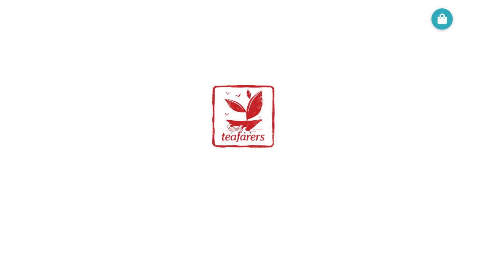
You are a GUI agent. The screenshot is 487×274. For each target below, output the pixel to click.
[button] (442, 19)
